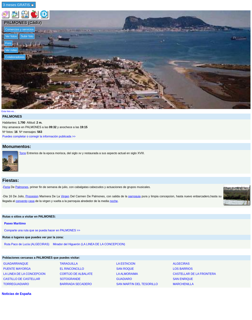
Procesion (32, 196)
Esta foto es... (8, 111)
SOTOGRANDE (70, 279)
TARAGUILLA (69, 263)
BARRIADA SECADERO (76, 284)
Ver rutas (11, 50)
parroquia (134, 196)
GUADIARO (124, 279)
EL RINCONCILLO (72, 268)
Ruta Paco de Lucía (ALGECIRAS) (26, 244)
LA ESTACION (125, 263)
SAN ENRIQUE (183, 279)
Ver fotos (11, 36)
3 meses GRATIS (18, 5)
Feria (6, 187)
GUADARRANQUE (15, 263)
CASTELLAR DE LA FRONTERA (194, 273)
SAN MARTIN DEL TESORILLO (137, 284)
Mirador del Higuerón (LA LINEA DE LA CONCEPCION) (89, 244)
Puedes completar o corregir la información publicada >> (38, 136)
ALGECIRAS (181, 263)
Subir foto (27, 36)
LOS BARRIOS (183, 268)
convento (22, 201)
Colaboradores (14, 57)
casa (31, 201)
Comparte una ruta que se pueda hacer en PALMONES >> (42, 230)
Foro (8, 43)
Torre (22, 153)
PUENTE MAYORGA (17, 268)
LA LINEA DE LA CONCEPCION (24, 273)
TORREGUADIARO (16, 284)
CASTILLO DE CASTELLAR (21, 279)
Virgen (65, 196)
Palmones (21, 187)
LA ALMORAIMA (127, 273)
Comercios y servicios (19, 29)
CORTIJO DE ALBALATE (76, 273)
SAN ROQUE (125, 268)
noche (114, 201)
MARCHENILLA (183, 284)
